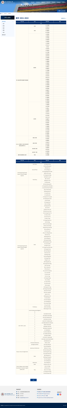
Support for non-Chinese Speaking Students (45, 397)
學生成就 (48, 2)
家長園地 (58, 2)
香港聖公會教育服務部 (46, 391)
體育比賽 (3, 34)
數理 (3, 25)
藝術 (3, 28)
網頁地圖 (2, 405)
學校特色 (38, 2)
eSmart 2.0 (40, 395)
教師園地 (64, 2)
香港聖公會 (40, 391)
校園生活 (43, 2)
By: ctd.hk (64, 405)
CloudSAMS (40, 393)
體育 (3, 30)
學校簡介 (32, 2)
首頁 (1, 13)
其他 (3, 32)
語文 (3, 23)
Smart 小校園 (45, 395)
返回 (33, 380)
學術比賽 (3, 21)
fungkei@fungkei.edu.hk (24, 397)
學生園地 (53, 2)
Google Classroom (46, 393)
